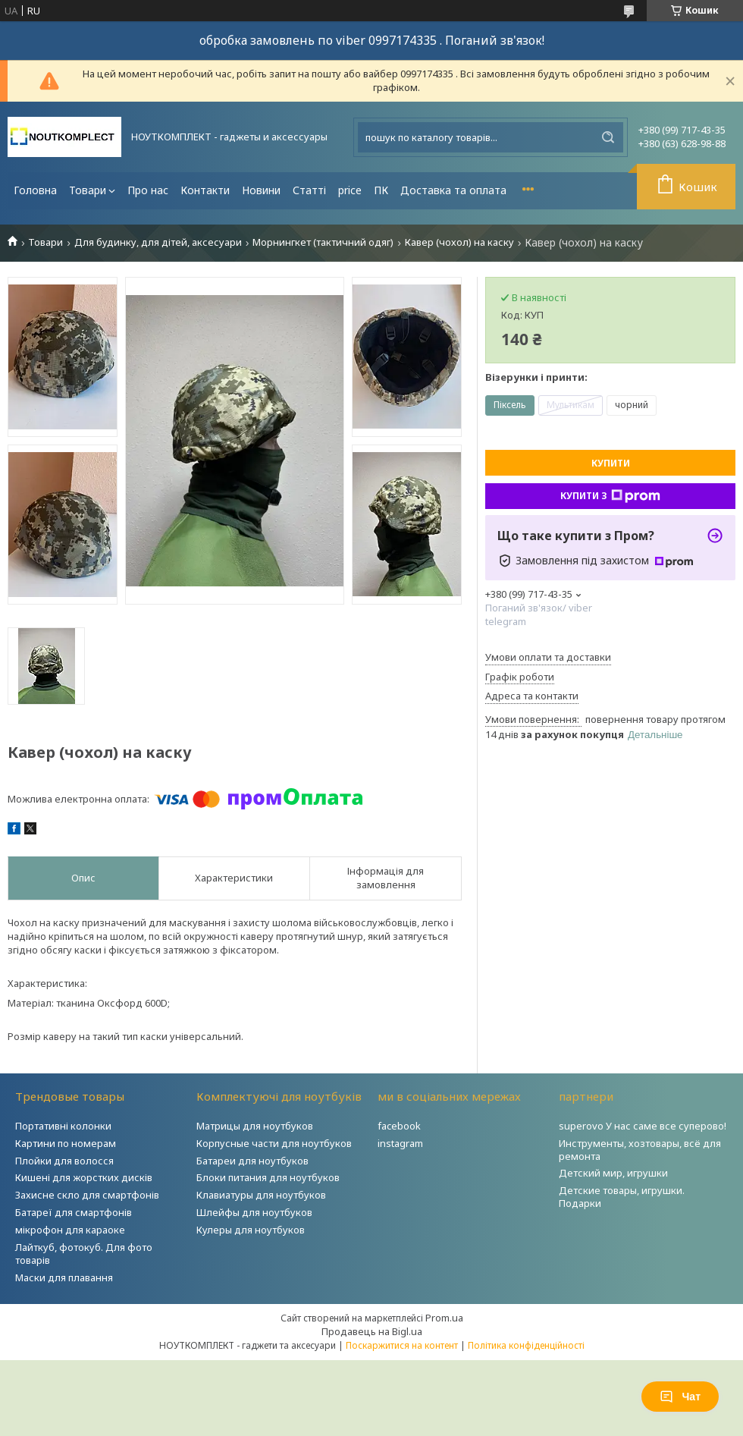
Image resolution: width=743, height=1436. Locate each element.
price (350, 190)
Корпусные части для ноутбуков (274, 1143)
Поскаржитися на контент (402, 1345)
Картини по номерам (65, 1143)
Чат (680, 1396)
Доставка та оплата (453, 190)
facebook (399, 1126)
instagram (400, 1143)
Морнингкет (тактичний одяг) (322, 242)
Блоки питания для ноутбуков (268, 1177)
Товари (87, 190)
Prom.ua (444, 1317)
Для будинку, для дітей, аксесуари (158, 242)
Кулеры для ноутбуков (250, 1229)
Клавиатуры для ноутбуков (261, 1195)
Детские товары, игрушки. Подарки (622, 1196)
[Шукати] (608, 137)
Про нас (147, 190)
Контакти (205, 190)
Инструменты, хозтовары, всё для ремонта (640, 1149)
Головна (35, 190)
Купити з (610, 496)
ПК (381, 190)
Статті (309, 190)
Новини (261, 190)
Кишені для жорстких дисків (83, 1177)
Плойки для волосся (64, 1160)
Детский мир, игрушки (613, 1173)
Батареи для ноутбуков (252, 1160)
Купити (610, 463)
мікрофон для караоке (70, 1229)
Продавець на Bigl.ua (371, 1331)
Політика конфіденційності (526, 1345)
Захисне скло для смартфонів (87, 1195)
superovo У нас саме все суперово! (642, 1126)
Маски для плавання (64, 1277)
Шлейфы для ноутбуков (254, 1212)
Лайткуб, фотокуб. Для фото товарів (83, 1253)
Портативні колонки (63, 1126)
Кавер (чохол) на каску (459, 242)
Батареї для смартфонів (73, 1212)
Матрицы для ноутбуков (254, 1126)
